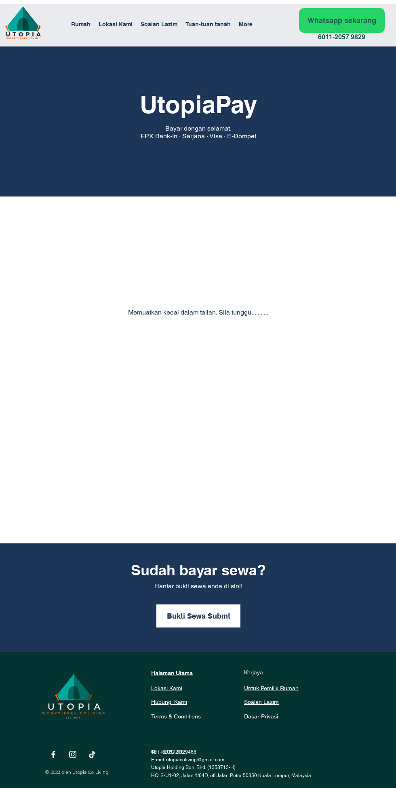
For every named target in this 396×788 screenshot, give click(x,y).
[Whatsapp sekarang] (342, 20)
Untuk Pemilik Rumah (271, 688)
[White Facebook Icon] (53, 754)
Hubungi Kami (169, 702)
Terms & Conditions (176, 716)
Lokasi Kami (166, 688)
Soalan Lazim (261, 702)
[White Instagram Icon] (73, 754)
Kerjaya (253, 672)
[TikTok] (92, 754)
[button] (208, 24)
